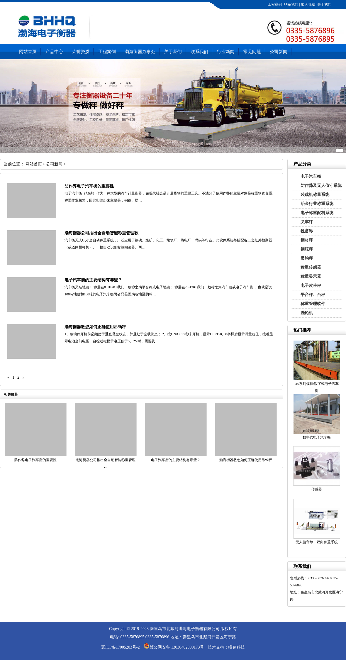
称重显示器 (311, 276)
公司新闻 (278, 51)
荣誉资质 (80, 51)
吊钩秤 (307, 258)
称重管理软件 (313, 304)
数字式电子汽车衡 (317, 437)
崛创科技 (236, 647)
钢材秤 (307, 240)
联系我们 (290, 4)
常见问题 (252, 51)
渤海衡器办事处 (140, 51)
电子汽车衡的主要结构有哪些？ (93, 280)
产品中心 (54, 51)
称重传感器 (311, 267)
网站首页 (28, 51)
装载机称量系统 (315, 194)
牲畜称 (307, 231)
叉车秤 (307, 222)
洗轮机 (307, 313)
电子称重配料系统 (317, 213)
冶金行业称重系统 (317, 204)
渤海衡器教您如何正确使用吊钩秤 (95, 327)
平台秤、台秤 (313, 294)
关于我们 (323, 4)
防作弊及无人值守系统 (321, 185)
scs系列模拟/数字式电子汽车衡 (317, 387)
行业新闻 (226, 51)
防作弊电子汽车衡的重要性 (89, 186)
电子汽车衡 (311, 176)
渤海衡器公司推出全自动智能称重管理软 (101, 233)
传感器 (316, 489)
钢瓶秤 (307, 249)
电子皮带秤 (311, 285)
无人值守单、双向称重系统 (317, 542)
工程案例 (274, 4)
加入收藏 (307, 4)
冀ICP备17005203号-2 (120, 647)
